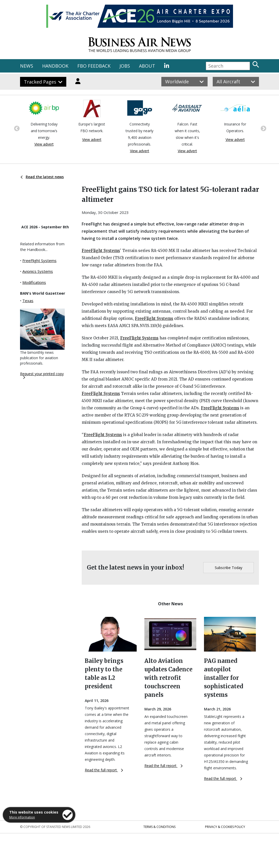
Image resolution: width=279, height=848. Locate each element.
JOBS (124, 66)
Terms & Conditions (159, 827)
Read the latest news (42, 176)
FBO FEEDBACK (93, 66)
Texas (27, 300)
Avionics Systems (37, 271)
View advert (44, 144)
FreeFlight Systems (39, 260)
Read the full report (104, 770)
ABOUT (147, 66)
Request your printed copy (42, 375)
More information (22, 817)
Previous (16, 128)
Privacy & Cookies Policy (225, 827)
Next (262, 128)
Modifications (34, 282)
